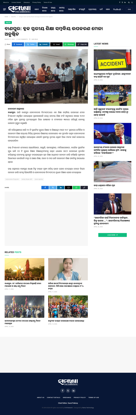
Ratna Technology (88, 408)
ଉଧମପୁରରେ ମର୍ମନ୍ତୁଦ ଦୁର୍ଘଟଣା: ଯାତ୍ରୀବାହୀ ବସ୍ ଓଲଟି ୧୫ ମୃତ (112, 75)
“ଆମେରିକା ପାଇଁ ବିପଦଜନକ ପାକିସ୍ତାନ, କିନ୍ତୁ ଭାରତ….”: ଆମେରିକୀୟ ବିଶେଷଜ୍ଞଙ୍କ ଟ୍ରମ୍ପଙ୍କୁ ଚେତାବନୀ (112, 220)
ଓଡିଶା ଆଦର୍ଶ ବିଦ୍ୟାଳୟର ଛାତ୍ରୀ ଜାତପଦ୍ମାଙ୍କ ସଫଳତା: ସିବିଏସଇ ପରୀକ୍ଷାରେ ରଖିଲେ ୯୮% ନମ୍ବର (66, 286)
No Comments (22, 39)
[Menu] (4, 9)
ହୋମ (37, 9)
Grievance (27, 2)
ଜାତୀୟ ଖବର (62, 9)
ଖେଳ (108, 9)
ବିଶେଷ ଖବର (44, 9)
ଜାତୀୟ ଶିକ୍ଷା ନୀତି (27, 179)
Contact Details (16, 2)
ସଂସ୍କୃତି (82, 9)
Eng (129, 9)
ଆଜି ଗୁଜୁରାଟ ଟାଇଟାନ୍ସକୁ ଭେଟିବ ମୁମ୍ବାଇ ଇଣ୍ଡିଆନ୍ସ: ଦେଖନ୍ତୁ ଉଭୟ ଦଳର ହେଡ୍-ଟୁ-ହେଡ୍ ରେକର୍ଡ (111, 112)
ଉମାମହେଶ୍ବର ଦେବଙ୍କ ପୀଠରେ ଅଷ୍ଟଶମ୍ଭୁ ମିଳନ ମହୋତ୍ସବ (23, 322)
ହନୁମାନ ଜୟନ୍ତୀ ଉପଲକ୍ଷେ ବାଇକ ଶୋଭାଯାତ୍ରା (66, 320)
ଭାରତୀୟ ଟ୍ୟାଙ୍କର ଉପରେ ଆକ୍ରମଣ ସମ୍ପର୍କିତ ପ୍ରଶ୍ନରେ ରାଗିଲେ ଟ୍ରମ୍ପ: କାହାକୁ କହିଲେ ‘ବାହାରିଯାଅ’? (110, 150)
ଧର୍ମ (101, 9)
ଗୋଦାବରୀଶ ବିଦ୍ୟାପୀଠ (12, 179)
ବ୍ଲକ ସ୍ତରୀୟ (39, 179)
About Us (6, 2)
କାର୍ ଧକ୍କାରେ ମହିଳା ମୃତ (104, 185)
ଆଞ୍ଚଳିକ (72, 9)
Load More (112, 235)
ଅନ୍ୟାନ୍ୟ (117, 9)
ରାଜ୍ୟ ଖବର (53, 9)
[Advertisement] (46, 219)
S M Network (68, 408)
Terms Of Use (48, 2)
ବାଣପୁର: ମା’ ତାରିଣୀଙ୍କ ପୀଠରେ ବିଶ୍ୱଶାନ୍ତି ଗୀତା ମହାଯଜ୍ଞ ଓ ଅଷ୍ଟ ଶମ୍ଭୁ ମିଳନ (23, 284)
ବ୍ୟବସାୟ (92, 9)
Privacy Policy (36, 2)
